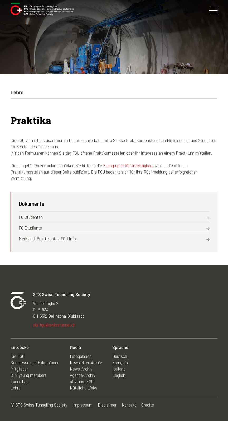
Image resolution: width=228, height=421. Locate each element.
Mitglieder (19, 369)
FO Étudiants (30, 228)
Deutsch (119, 356)
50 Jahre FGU (82, 381)
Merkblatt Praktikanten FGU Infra (48, 238)
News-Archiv (81, 369)
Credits (147, 405)
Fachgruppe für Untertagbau (127, 165)
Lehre (16, 387)
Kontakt (129, 405)
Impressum (82, 405)
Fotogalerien (80, 356)
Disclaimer (107, 405)
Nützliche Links (83, 387)
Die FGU (18, 356)
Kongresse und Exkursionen (35, 362)
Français (120, 362)
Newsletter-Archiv (86, 362)
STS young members (29, 375)
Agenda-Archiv (82, 375)
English (118, 375)
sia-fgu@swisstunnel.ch (54, 325)
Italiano (118, 369)
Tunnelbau (19, 381)
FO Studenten (31, 217)
